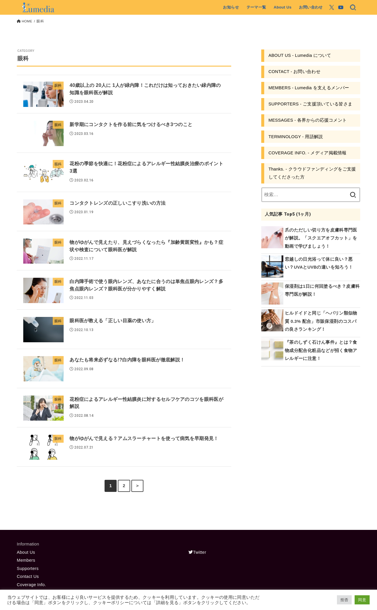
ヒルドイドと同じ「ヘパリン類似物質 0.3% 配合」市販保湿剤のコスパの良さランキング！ (321, 321)
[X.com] (331, 7)
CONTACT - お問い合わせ (294, 71)
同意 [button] (362, 600)
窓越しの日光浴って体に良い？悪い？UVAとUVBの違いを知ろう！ (319, 263)
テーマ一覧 (256, 7)
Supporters (28, 568)
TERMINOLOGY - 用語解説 (296, 136)
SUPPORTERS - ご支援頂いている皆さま (311, 104)
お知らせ (231, 7)
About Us (282, 7)
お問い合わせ (311, 7)
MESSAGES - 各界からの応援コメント (308, 120)
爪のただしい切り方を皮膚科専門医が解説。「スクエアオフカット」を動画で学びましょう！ (321, 238)
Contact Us (28, 576)
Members (26, 560)
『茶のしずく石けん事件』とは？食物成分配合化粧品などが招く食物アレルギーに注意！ (321, 350)
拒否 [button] (344, 600)
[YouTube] (340, 7)
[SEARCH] (353, 7)
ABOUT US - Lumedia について (300, 55)
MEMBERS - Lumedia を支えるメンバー (309, 87)
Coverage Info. (31, 584)
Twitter (197, 552)
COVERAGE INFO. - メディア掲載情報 (308, 153)
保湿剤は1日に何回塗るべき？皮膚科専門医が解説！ (322, 290)
